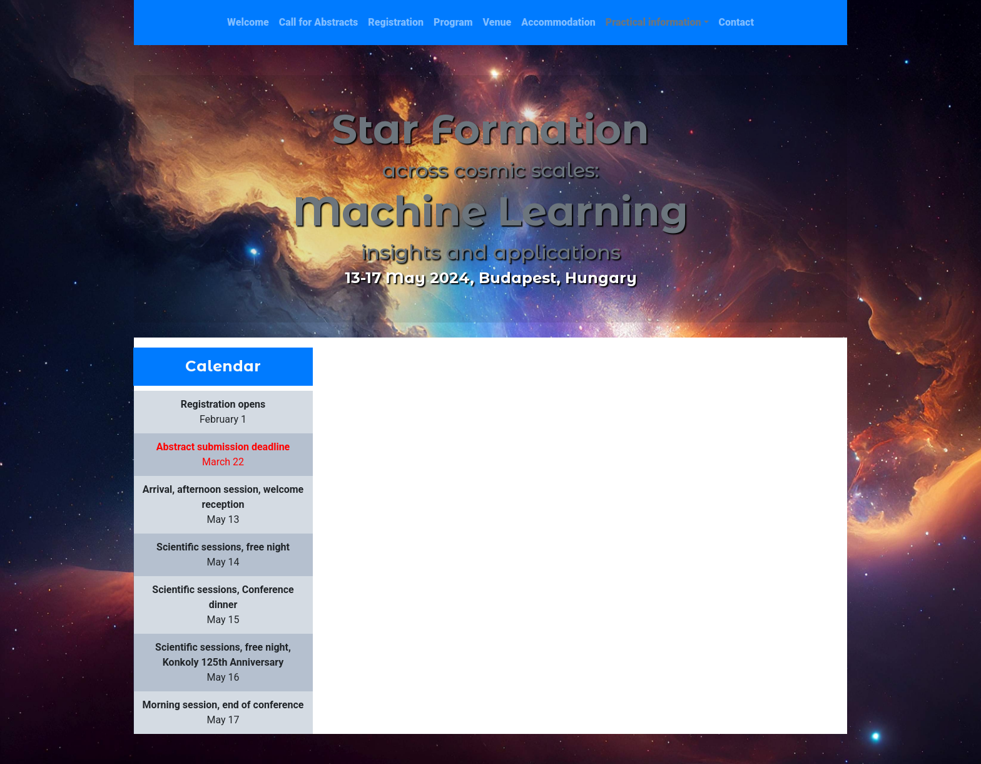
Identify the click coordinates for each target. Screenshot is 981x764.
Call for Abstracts (318, 22)
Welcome (248, 22)
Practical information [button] (653, 22)
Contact (736, 22)
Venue (497, 22)
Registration (396, 22)
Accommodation (558, 22)
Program (453, 22)
